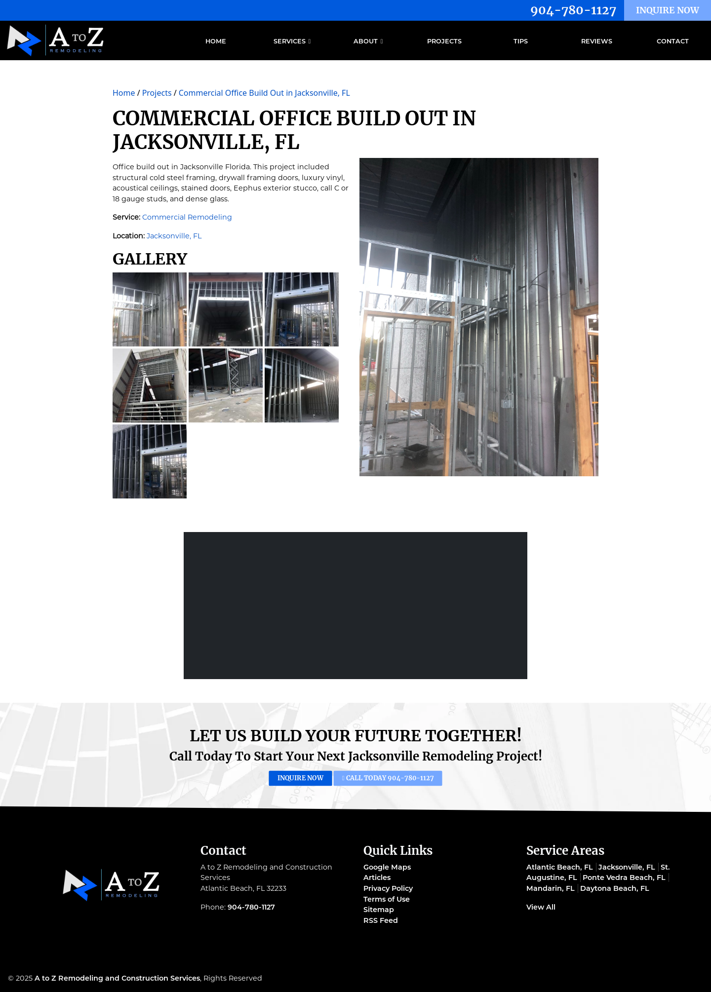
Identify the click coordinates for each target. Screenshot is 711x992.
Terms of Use (386, 899)
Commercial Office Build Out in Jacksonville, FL (264, 92)
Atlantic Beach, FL (559, 867)
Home (124, 92)
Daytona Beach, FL (614, 888)
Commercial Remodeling (187, 217)
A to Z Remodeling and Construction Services (117, 978)
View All (540, 907)
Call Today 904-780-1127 (377, 778)
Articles (377, 877)
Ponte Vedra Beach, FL (624, 877)
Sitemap (378, 909)
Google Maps (387, 867)
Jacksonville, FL (174, 235)
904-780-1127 (573, 10)
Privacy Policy (388, 888)
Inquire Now (667, 10)
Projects (157, 92)
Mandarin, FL (550, 888)
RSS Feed (380, 920)
